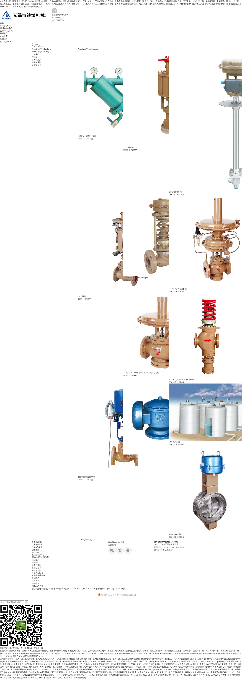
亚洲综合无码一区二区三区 (90, 672)
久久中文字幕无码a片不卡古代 (96, 667)
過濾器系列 (36, 65)
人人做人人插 (101, 669)
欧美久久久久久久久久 (45, 659)
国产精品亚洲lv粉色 (59, 672)
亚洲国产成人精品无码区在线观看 (37, 677)
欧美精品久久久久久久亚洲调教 (53, 669)
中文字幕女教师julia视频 (137, 664)
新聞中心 (4, 33)
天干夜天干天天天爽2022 (19, 675)
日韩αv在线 (151, 667)
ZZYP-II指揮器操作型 (178, 289)
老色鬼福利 (145, 659)
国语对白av (200, 667)
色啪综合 (169, 659)
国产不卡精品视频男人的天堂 (63, 675)
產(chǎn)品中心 (6, 28)
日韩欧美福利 (155, 664)
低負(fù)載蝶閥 (175, 534)
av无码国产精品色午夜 (143, 675)
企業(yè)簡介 (37, 544)
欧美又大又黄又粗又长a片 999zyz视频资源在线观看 (213, 661)
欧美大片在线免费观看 (40, 675)
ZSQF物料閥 (128, 147)
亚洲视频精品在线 (169, 664)
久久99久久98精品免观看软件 (221, 669)
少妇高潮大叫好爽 (230, 667)
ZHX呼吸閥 (128, 456)
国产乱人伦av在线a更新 (63, 677)
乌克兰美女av (61, 659)
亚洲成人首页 (33, 669)
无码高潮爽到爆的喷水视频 (121, 667)
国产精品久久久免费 (88, 661)
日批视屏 (102, 661)
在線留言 (4, 36)
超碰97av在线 (22, 667)
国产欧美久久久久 (197, 675)
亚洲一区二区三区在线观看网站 (80, 669)
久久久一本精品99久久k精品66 (140, 669)
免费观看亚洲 (102, 675)
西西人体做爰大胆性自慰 (195, 672)
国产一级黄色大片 (7, 667)
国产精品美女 (22, 672)
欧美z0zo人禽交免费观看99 (95, 664)
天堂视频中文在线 (222, 659)
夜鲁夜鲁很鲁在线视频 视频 (80, 659)
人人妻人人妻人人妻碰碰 (188, 664)
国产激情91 (113, 675)
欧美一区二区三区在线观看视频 (126, 659)
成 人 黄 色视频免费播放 (13, 661)
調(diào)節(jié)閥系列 (40, 51)
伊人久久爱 (74, 672)
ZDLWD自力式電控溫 (86, 477)
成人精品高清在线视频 (69, 661)
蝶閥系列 (35, 57)
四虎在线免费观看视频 (16, 669)
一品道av (91, 675)
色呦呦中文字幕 (221, 664)
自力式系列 (36, 60)
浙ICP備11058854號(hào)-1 (118, 589)
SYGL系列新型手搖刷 (87, 136)
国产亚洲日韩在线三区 (102, 659)
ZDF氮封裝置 (174, 442)
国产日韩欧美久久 (176, 672)
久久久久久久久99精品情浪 (179, 661)
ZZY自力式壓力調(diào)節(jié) (135, 277)
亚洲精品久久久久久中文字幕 (48, 664)
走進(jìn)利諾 (5, 25)
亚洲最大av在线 (206, 664)
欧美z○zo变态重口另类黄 (216, 675)
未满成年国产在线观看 (34, 661)
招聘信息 (4, 39)
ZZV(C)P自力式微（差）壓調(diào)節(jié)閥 (141, 372)
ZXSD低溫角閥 (175, 192)
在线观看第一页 (126, 675)
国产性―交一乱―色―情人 (176, 675)
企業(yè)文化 (37, 547)
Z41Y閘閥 (82, 296)
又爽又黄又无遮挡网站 (117, 669)
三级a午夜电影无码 (206, 659)
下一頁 (83, 540)
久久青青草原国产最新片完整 (182, 667)
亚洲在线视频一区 (200, 669)
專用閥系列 (36, 62)
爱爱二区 (164, 672)
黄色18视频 (217, 667)
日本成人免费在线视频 (73, 667)
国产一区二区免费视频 (25, 659)
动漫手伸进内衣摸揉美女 (39, 672)
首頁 (2, 23)
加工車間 (35, 550)
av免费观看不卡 (185, 669)
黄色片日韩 (82, 675)
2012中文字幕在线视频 (216, 672)
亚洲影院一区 (234, 664)
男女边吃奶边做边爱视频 (156, 661)
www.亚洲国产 (139, 661)
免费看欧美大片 (51, 661)
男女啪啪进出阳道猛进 (116, 664)
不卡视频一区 (140, 667)
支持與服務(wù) (6, 31)
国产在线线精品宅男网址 (113, 672)
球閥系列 (35, 54)
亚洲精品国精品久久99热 (72, 664)
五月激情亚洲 (131, 672)
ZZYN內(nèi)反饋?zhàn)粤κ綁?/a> (182, 379)
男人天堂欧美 (6, 677)
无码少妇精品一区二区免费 (51, 667)
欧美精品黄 (34, 667)
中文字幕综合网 (157, 659)
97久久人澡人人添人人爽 (148, 672)
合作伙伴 (35, 552)
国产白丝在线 (163, 667)
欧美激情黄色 (79, 677)
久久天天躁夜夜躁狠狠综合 (185, 659)
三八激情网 (17, 677)
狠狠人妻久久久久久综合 (13, 664)
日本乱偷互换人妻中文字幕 (165, 669)
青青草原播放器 (234, 675)
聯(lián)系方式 (6, 41)
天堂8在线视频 (125, 661)
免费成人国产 (112, 661)
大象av (209, 667)
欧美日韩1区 (159, 675)
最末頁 (89, 540)
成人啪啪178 (30, 664)
